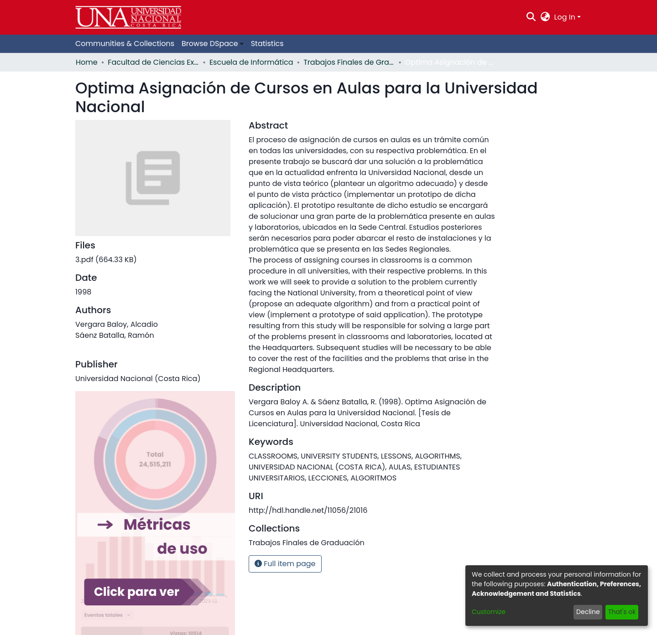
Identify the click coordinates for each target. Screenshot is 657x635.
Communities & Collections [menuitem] (124, 43)
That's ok (622, 611)
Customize (489, 611)
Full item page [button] (285, 563)
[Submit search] (531, 17)
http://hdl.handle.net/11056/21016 (308, 510)
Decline (588, 611)
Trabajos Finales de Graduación (349, 62)
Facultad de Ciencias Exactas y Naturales (153, 62)
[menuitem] (545, 17)
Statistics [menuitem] (267, 43)
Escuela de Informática (251, 62)
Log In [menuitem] (564, 17)
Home (87, 62)
